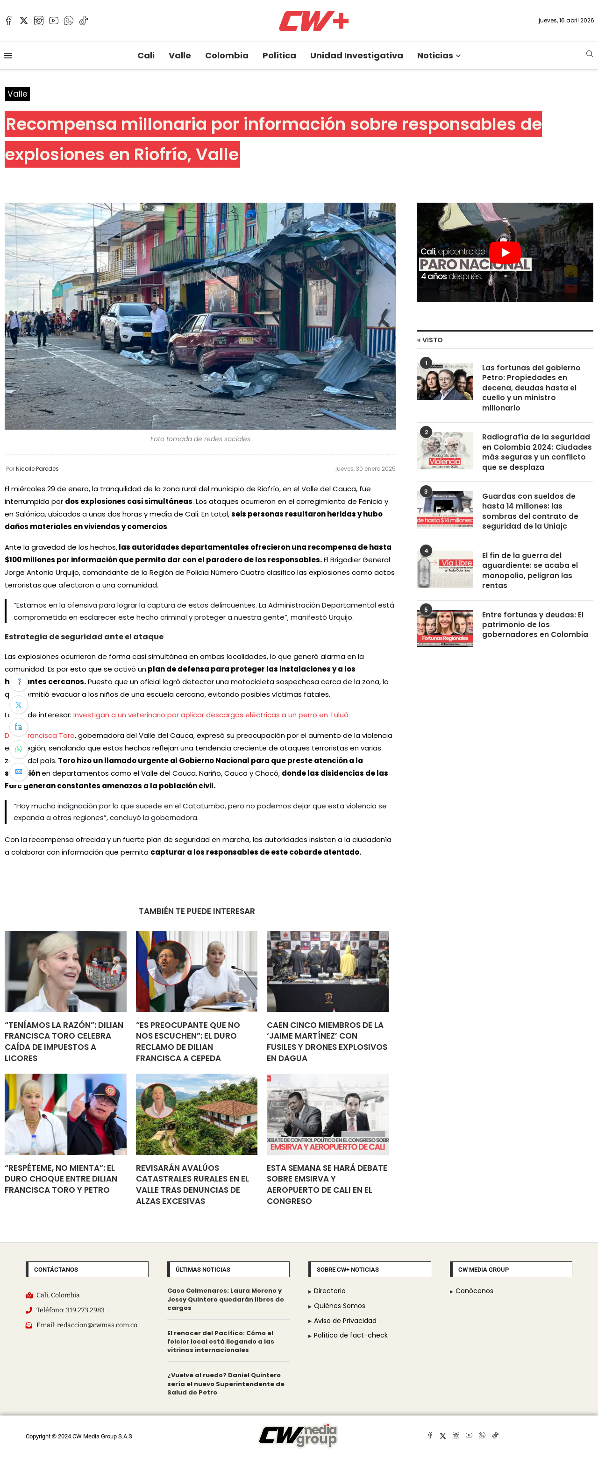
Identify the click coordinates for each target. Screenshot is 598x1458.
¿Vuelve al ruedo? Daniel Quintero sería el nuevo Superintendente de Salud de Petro (226, 1384)
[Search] (589, 55)
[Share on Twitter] (18, 704)
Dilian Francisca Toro (40, 736)
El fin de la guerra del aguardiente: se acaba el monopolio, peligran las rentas (530, 577)
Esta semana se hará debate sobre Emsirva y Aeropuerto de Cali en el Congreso (327, 1184)
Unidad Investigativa (356, 55)
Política (279, 55)
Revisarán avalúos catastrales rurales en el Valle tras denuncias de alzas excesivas (192, 1184)
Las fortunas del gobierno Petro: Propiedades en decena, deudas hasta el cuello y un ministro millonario (531, 389)
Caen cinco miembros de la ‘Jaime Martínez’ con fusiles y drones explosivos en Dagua (327, 1041)
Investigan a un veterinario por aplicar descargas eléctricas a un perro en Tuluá (211, 715)
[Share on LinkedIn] (18, 727)
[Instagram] (39, 20)
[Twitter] (24, 20)
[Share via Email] (18, 772)
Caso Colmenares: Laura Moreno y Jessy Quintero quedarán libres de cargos (225, 1299)
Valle (180, 55)
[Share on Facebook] (18, 682)
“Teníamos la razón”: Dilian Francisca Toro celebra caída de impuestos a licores (64, 1041)
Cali (146, 55)
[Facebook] (9, 20)
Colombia (227, 55)
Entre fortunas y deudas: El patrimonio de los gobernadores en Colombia (535, 633)
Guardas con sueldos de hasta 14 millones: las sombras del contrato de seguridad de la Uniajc (530, 516)
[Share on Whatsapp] (18, 749)
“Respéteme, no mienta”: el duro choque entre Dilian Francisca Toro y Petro (61, 1179)
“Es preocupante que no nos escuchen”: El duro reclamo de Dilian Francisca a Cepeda (188, 1041)
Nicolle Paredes (37, 469)
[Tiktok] (83, 20)
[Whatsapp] (69, 20)
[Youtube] (54, 20)
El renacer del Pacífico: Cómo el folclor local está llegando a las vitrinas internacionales (220, 1342)
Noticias (435, 55)
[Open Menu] (8, 55)
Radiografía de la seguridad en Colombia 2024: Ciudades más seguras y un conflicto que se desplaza (537, 455)
